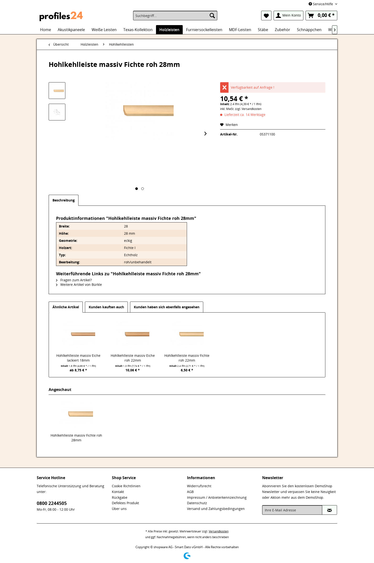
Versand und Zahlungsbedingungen (216, 508)
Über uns (119, 508)
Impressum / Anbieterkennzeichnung (217, 497)
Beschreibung (63, 200)
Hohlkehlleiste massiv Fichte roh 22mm (186, 358)
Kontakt (118, 491)
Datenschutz (197, 503)
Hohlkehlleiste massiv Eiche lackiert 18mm (78, 358)
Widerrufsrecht (199, 486)
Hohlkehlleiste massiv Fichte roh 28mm (76, 437)
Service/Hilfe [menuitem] (321, 4)
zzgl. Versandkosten (248, 109)
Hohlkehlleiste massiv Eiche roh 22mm (133, 358)
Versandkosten (219, 531)
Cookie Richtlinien (126, 486)
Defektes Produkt (125, 503)
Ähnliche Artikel (65, 307)
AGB (190, 491)
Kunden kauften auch (106, 307)
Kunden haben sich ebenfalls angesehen (166, 307)
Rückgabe (119, 497)
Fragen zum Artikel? (74, 280)
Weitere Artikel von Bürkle (79, 284)
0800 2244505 (52, 503)
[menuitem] (175, 15)
